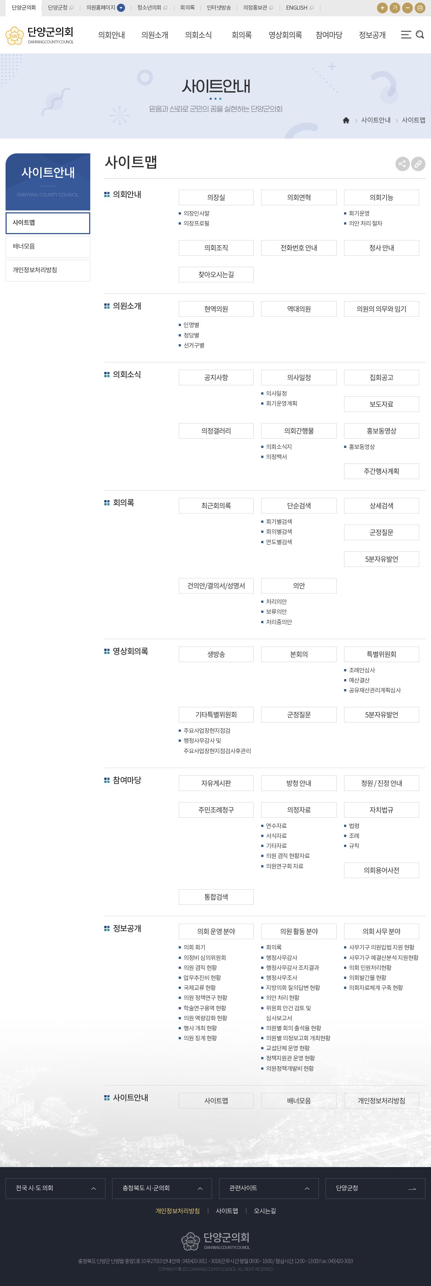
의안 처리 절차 (365, 223)
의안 (299, 586)
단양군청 (57, 8)
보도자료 (381, 404)
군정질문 (381, 532)
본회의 (299, 654)
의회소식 (198, 34)
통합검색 (216, 897)
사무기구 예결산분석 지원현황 (383, 958)
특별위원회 (381, 654)
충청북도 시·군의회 (146, 1188)
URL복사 (418, 164)
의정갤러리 (216, 431)
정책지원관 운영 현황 (290, 1058)
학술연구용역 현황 (204, 1008)
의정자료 (299, 810)
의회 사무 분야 (381, 931)
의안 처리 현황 (282, 998)
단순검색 (299, 506)
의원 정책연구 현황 (205, 998)
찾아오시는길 (216, 274)
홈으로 (346, 120)
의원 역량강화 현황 (205, 1018)
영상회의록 (285, 34)
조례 (354, 836)
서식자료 (276, 836)
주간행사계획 (381, 471)
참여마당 (329, 34)
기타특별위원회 (216, 715)
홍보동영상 (381, 431)
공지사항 (216, 377)
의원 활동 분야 (299, 931)
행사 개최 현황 (200, 1028)
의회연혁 (299, 197)
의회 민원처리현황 (370, 968)
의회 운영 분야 (216, 931)
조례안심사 (362, 670)
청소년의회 (149, 8)
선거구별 (193, 345)
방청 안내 (298, 783)
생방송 (216, 654)
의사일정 (299, 377)
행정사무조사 (281, 978)
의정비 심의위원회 (204, 958)
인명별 (191, 325)
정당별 (191, 335)
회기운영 (359, 213)
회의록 (187, 8)
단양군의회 (24, 8)
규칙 (354, 846)
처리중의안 (279, 622)
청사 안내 (381, 248)
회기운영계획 (281, 404)
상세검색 (381, 506)
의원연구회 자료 (284, 866)
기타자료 (276, 846)
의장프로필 (196, 223)
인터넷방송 (219, 8)
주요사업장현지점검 (206, 731)
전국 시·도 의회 (34, 1188)
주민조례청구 (216, 810)
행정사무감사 (281, 958)
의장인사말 (196, 213)
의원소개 (154, 34)
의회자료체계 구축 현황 (376, 988)
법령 (354, 826)
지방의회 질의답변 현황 (293, 988)
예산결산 (359, 680)
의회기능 (381, 197)
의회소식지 (279, 447)
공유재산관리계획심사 (375, 690)
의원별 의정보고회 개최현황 (298, 1038)
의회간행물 (299, 431)
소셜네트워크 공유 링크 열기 (402, 164)
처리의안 (276, 602)
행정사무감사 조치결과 (292, 968)
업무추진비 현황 (202, 978)
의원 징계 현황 (200, 1038)
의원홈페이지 (100, 8)
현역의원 (216, 309)
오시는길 (265, 1211)
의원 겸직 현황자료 (288, 856)
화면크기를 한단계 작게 (407, 8)
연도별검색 (279, 542)
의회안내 (111, 34)
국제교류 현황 (199, 988)
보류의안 (276, 612)
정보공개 (372, 34)
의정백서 (276, 457)
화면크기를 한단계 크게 (382, 8)
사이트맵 (24, 223)
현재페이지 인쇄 (420, 8)
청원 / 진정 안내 (381, 783)
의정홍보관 (255, 8)
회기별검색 (279, 522)
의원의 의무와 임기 (381, 309)
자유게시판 (216, 783)
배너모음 (24, 246)
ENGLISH (296, 8)
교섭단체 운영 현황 (288, 1048)
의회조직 (216, 248)
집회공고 (381, 377)
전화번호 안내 (298, 248)
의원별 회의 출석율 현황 (293, 1028)
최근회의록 (216, 506)
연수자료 (276, 826)
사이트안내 (130, 1098)
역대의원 (299, 309)
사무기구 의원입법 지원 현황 (381, 947)
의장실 (216, 197)
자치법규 (381, 810)
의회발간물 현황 (367, 978)
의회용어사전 (381, 870)
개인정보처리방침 (35, 270)
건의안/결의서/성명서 (216, 586)
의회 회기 (194, 947)
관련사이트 (243, 1188)
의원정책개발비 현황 (290, 1069)
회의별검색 (279, 532)
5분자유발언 (381, 559)
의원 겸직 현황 (200, 968)
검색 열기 (420, 34)
